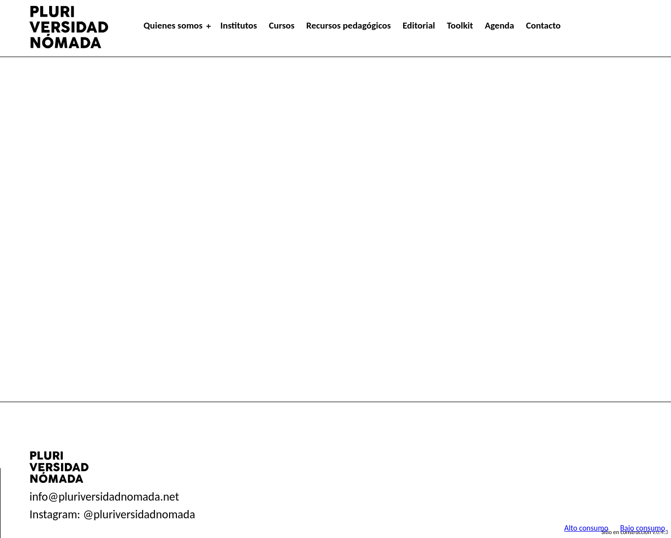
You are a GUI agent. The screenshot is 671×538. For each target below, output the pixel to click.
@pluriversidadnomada (139, 514)
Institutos (238, 25)
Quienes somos (173, 25)
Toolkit (460, 25)
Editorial (419, 25)
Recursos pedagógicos (348, 25)
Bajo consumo (642, 528)
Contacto (543, 25)
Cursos (281, 25)
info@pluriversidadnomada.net (104, 496)
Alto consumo (586, 528)
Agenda (499, 25)
